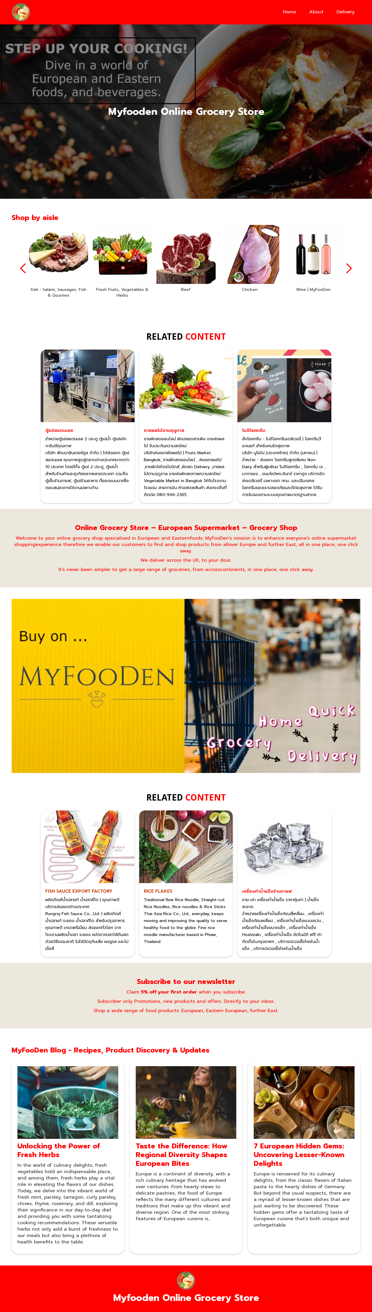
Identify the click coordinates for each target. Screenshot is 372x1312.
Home (289, 11)
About (316, 11)
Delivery (346, 11)
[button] (23, 268)
